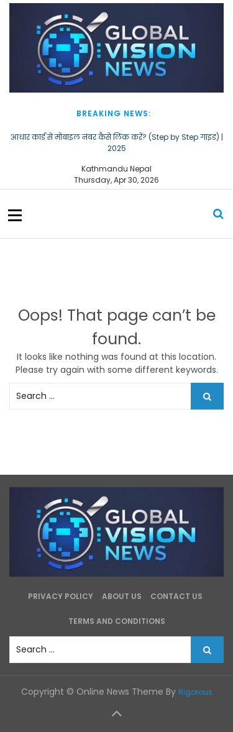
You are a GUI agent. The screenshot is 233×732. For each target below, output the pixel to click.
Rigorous (195, 692)
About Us (122, 596)
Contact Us (176, 596)
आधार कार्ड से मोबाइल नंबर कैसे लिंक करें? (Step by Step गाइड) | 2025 (117, 142)
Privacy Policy (60, 596)
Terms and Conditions (116, 621)
